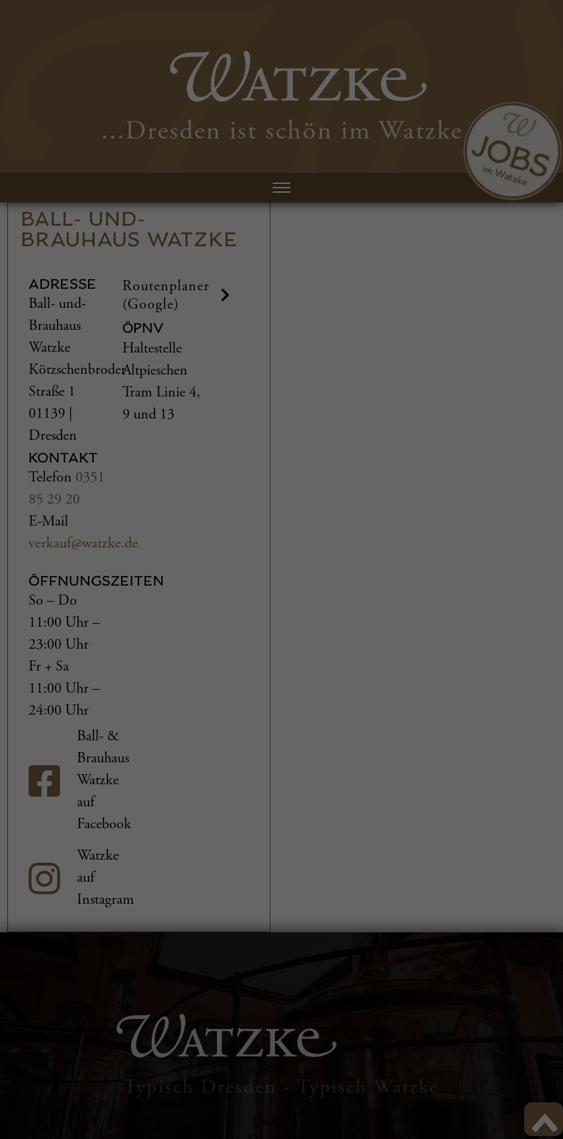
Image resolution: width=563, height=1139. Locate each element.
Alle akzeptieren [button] (480, 870)
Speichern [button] (481, 923)
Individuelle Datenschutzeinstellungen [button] (495, 1071)
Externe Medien (131, 1107)
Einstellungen (41, 1079)
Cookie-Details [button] (445, 1121)
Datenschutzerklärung (59, 1065)
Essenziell (43, 1107)
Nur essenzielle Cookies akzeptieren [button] (491, 992)
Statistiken (220, 1107)
